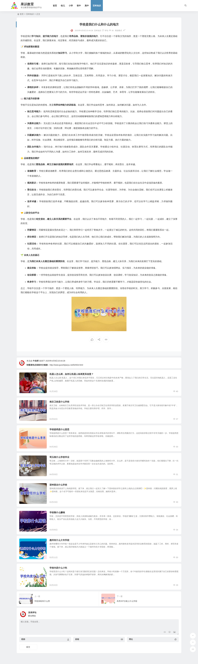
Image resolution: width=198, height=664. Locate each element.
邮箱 (77, 639)
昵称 (23, 639)
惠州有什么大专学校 (59, 540)
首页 (55, 5)
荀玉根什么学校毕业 (59, 457)
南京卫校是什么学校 (59, 402)
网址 (131, 639)
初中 (79, 5)
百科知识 (97, 5)
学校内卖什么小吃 (58, 568)
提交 (28, 647)
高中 (87, 5)
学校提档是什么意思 (59, 429)
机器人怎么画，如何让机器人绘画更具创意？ (72, 374)
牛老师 (36, 361)
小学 (71, 5)
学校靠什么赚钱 (57, 512)
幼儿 (63, 5)
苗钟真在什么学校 (58, 485)
